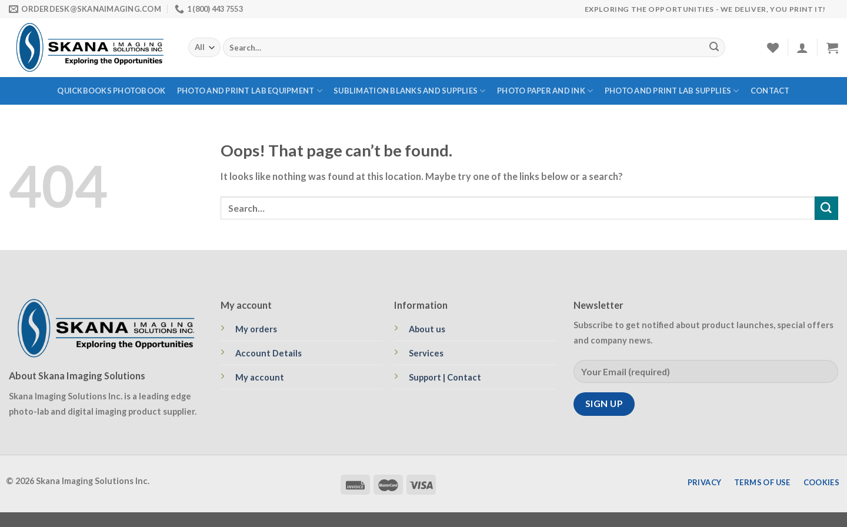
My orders (256, 329)
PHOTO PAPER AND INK (545, 90)
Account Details (268, 353)
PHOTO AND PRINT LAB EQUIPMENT (249, 90)
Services (426, 353)
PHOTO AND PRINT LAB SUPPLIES (672, 90)
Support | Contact (445, 377)
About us (427, 329)
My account (259, 377)
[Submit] (714, 48)
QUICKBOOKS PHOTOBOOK (111, 90)
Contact (770, 90)
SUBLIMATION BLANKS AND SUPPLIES (409, 90)
